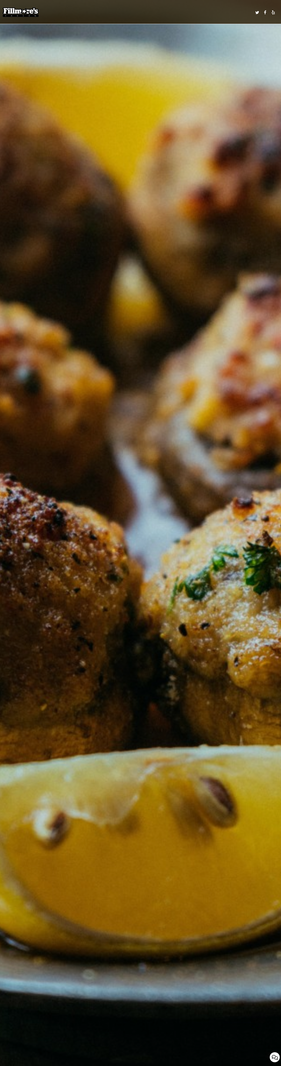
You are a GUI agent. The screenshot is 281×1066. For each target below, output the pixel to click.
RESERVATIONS (214, 12)
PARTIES (197, 12)
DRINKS (131, 12)
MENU (99, 12)
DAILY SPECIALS (115, 12)
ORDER (230, 12)
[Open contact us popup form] (275, 1057)
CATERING (184, 12)
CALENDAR (169, 12)
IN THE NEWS (244, 12)
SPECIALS (143, 12)
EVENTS (156, 12)
